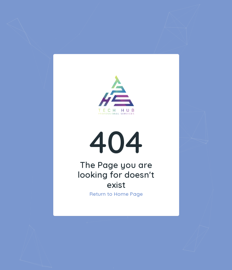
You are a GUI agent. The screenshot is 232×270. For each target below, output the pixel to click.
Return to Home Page (116, 193)
